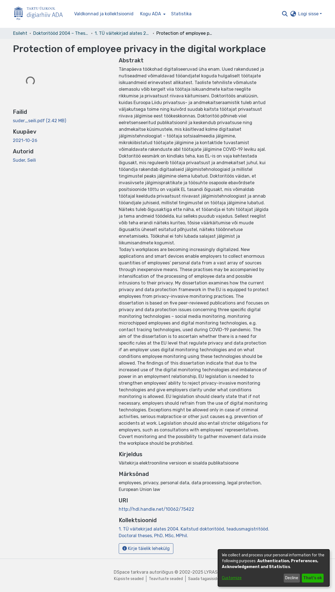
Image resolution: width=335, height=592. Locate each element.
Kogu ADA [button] (150, 13)
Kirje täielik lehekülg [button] (146, 548)
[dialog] (273, 567)
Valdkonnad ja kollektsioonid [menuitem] (103, 13)
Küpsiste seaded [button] (129, 578)
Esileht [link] (20, 33)
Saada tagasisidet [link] (204, 578)
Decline (291, 578)
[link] (39, 120)
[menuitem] (152, 14)
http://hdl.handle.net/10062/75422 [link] (156, 509)
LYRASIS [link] (213, 572)
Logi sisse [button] (309, 13)
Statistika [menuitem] (181, 13)
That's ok (312, 578)
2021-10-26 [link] (25, 140)
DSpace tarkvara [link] (131, 572)
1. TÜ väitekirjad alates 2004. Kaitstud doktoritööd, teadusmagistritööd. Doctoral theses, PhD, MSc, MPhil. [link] (122, 33)
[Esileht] (41, 14)
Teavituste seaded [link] (166, 578)
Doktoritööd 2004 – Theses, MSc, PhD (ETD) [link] (61, 33)
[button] (284, 14)
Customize (232, 578)
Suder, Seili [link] (24, 160)
